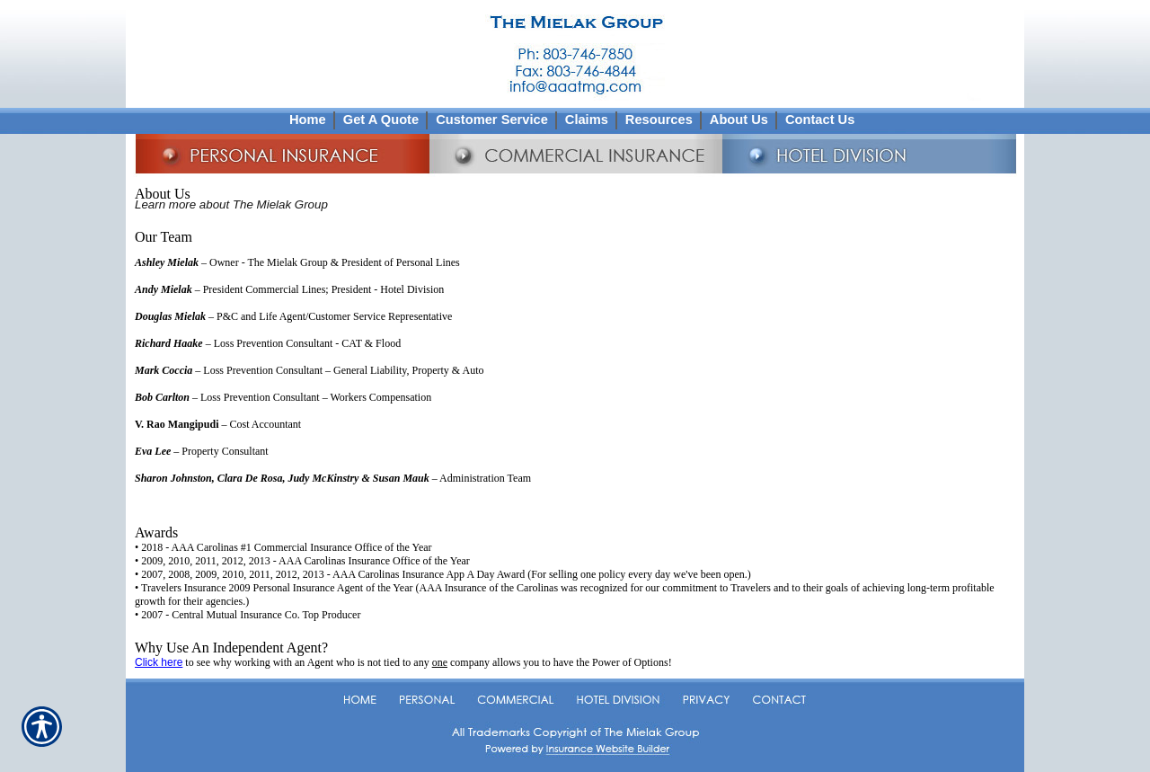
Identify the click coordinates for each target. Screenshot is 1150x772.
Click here (158, 662)
